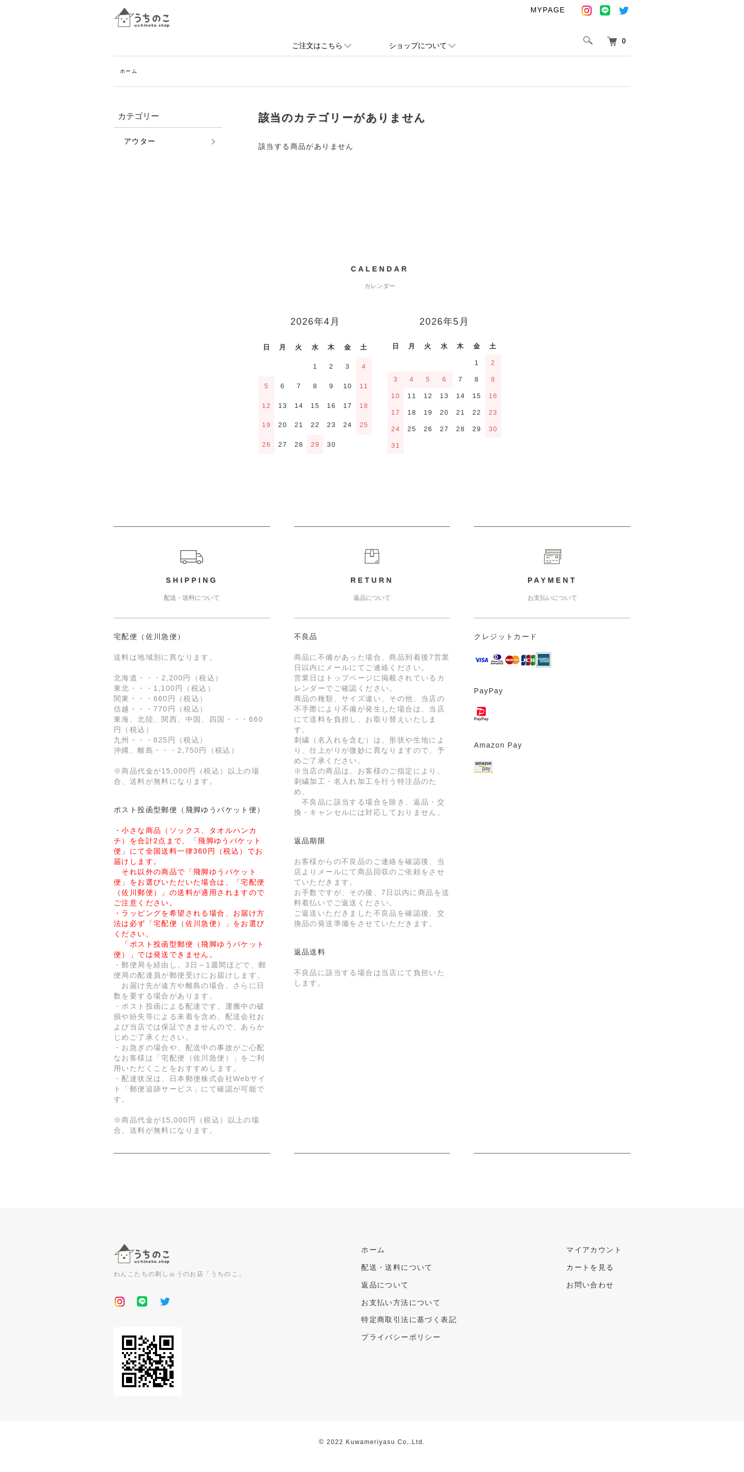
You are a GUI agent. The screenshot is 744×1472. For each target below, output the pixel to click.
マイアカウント (602, 1251)
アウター (140, 143)
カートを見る (598, 1269)
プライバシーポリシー (426, 1338)
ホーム (130, 71)
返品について (409, 1286)
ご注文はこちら (317, 45)
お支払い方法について (426, 1304)
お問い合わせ (598, 1286)
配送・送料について (422, 1269)
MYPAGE (548, 10)
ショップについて (418, 45)
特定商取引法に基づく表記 (434, 1321)
